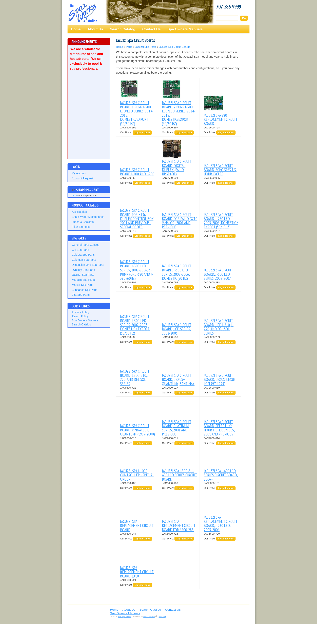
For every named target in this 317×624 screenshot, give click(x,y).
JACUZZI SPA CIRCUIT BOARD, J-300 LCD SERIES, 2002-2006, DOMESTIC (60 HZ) (176, 272)
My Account (79, 173)
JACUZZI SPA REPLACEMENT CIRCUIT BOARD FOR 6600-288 (178, 525)
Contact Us (151, 29)
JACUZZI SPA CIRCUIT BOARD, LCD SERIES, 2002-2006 (176, 329)
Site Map (162, 616)
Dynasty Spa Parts (83, 269)
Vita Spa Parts (81, 294)
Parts (129, 46)
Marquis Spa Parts (83, 279)
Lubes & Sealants (83, 222)
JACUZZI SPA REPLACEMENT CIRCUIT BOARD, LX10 (137, 571)
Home (76, 29)
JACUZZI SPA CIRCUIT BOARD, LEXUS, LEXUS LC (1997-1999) (220, 379)
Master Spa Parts (82, 284)
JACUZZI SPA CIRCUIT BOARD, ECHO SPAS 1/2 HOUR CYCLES (220, 169)
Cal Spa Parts (80, 249)
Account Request (82, 178)
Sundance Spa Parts (84, 289)
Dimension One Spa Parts (88, 264)
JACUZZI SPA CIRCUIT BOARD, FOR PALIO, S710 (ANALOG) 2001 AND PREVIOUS (179, 220)
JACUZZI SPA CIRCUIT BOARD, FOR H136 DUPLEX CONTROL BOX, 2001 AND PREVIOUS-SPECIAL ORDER (137, 218)
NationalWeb (148, 616)
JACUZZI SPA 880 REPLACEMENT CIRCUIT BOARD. (220, 119)
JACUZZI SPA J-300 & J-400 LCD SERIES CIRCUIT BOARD (179, 475)
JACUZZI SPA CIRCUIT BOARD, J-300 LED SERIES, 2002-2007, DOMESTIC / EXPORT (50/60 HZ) (135, 325)
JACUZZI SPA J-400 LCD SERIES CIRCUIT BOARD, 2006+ (221, 475)
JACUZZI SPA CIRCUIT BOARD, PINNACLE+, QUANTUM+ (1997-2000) (137, 429)
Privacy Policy (80, 312)
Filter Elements (81, 226)
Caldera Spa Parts (83, 254)
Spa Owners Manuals (185, 29)
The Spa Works (83, 13)
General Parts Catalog (85, 244)
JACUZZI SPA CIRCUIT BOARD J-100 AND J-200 (137, 171)
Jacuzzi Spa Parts (83, 274)
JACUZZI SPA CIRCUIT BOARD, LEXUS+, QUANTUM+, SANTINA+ (178, 379)
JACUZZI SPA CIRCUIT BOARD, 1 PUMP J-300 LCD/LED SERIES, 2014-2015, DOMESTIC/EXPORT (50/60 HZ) (136, 113)
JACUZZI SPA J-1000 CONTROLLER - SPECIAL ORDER (137, 475)
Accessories (79, 211)
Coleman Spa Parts (84, 259)
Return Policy (80, 316)
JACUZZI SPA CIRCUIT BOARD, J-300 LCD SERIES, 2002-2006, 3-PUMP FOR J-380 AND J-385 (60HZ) (136, 270)
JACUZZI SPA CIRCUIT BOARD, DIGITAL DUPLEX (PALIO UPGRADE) (176, 167)
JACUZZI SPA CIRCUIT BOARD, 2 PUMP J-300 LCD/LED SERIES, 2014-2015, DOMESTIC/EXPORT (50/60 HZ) (178, 113)
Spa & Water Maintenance (88, 216)
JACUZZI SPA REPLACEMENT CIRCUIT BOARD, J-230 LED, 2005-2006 (220, 523)
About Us (95, 29)
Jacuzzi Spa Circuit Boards (174, 46)
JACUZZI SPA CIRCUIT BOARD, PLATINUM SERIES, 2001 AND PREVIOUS (176, 427)
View (74, 195)
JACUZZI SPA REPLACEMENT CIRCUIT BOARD (137, 525)
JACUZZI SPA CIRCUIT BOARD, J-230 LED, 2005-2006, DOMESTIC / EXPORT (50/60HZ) (221, 220)
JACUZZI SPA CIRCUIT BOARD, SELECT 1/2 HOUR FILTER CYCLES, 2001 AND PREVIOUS (219, 427)
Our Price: (126, 132)
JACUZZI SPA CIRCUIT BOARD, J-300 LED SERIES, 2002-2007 (218, 274)
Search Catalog (122, 29)
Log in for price (142, 132)
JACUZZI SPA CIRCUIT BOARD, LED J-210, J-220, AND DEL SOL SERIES (219, 326)
